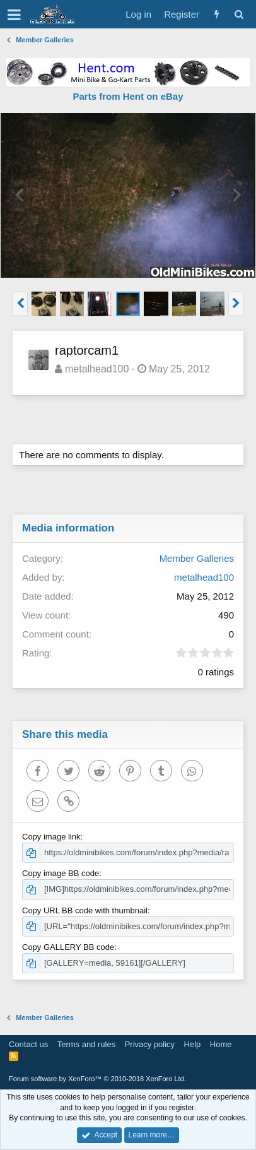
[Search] (239, 14)
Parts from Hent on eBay (128, 96)
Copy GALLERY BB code (68, 947)
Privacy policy (150, 1044)
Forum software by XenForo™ (97, 1078)
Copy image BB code (60, 873)
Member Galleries (197, 558)
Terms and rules (86, 1044)
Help (192, 1044)
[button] (14, 14)
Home (221, 1044)
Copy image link (51, 836)
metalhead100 (97, 369)
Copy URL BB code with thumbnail (85, 910)
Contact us (28, 1044)
